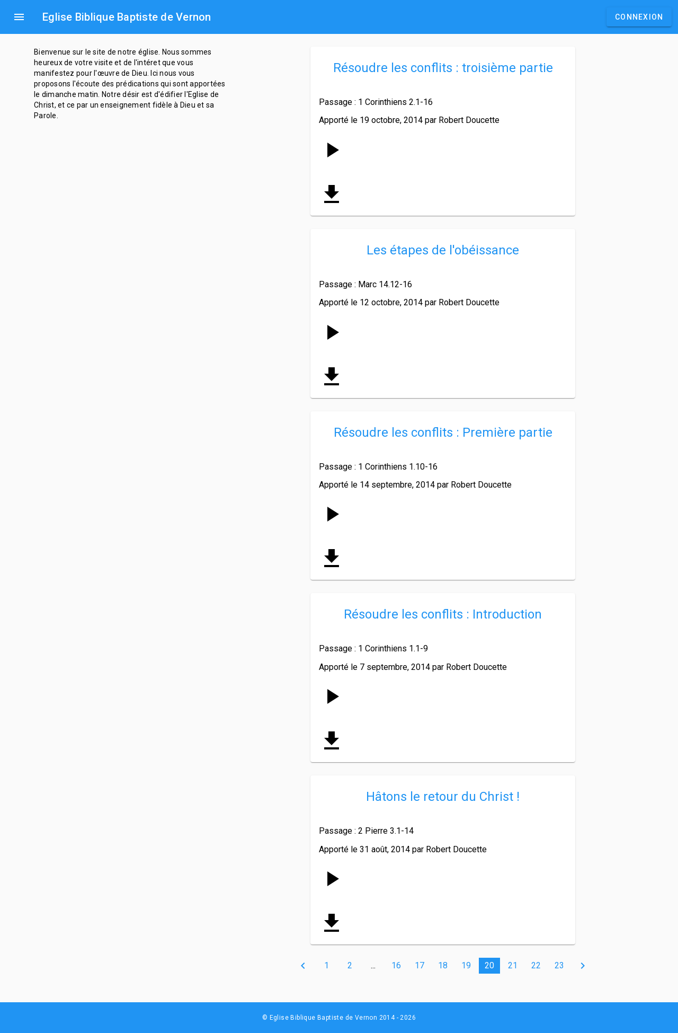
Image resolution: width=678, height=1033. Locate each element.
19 (466, 965)
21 (513, 965)
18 (443, 965)
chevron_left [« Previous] (303, 965)
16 (396, 965)
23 (559, 965)
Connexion (639, 17)
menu (19, 17)
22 (536, 965)
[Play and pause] (331, 150)
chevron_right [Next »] (582, 965)
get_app (331, 194)
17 (419, 965)
